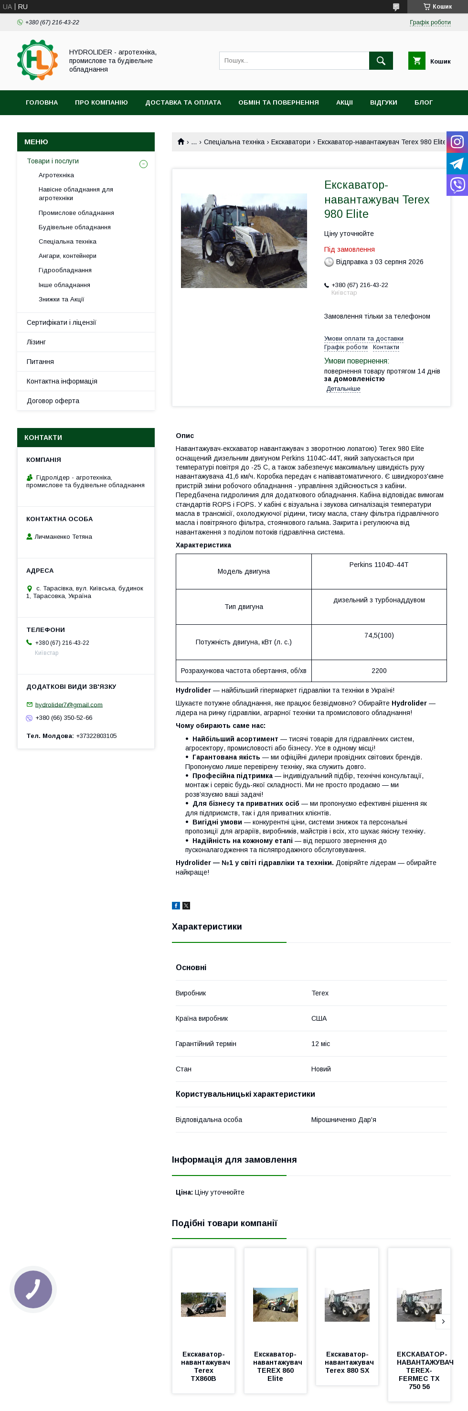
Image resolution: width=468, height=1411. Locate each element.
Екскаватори (290, 142)
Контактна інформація (62, 381)
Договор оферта (53, 401)
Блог (424, 102)
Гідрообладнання (65, 270)
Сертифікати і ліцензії (61, 322)
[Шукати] (381, 61)
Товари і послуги (53, 161)
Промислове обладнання (76, 212)
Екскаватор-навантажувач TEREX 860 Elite (278, 1366)
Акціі (344, 102)
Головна (42, 102)
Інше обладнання (64, 285)
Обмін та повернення (278, 102)
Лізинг (36, 342)
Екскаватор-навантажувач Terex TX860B (206, 1366)
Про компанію (101, 102)
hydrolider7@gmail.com (69, 704)
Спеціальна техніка (234, 142)
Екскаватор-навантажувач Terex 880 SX (350, 1362)
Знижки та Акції (62, 299)
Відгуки (383, 102)
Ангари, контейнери (67, 255)
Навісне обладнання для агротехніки (76, 194)
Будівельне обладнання (75, 227)
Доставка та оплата (183, 102)
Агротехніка (56, 175)
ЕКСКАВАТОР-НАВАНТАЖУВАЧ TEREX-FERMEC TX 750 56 (426, 1370)
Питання (40, 361)
